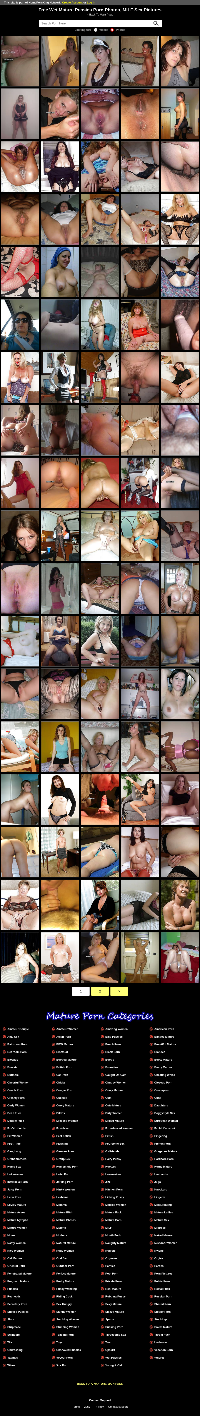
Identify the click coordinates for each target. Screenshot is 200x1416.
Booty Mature (163, 1059)
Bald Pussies (114, 1036)
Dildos (60, 1113)
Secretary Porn (17, 1304)
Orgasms (111, 1258)
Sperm (109, 1319)
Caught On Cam (115, 1075)
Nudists (110, 1250)
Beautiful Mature (165, 1044)
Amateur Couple (18, 1029)
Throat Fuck (162, 1334)
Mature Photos (66, 1220)
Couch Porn (15, 1090)
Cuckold (61, 1097)
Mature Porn (113, 1220)
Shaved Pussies (17, 1311)
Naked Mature (163, 1235)
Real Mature (113, 1288)
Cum (108, 1097)
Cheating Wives (164, 1075)
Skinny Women (66, 1311)
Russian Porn (163, 1296)
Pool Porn (111, 1273)
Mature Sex (161, 1220)
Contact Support (100, 1400)
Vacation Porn (163, 1350)
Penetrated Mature (19, 1273)
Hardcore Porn (164, 1159)
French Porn (162, 1143)
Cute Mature (113, 1105)
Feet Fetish (63, 1136)
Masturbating (163, 1204)
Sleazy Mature (114, 1311)
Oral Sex (62, 1258)
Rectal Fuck (162, 1288)
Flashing (62, 1143)
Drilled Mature (114, 1120)
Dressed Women (67, 1120)
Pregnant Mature (18, 1281)
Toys (59, 1342)
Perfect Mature (66, 1273)
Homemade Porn (67, 1166)
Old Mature (14, 1258)
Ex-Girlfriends (16, 1128)
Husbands (161, 1174)
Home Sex (14, 1166)
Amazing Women (116, 1029)
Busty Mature (163, 1067)
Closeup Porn (163, 1082)
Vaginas (12, 1357)
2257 (87, 1406)
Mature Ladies (163, 1212)
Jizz (107, 1181)
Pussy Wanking (66, 1288)
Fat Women (14, 1136)
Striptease (14, 1327)
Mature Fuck (113, 1212)
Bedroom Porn (17, 1052)
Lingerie (159, 1197)
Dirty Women (113, 1113)
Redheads (14, 1296)
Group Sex (63, 1159)
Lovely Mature (16, 1204)
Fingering (160, 1136)
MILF (108, 1227)
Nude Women (65, 1250)
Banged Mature (164, 1036)
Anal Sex (13, 1036)
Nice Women (15, 1250)
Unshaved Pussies (68, 1350)
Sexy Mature (113, 1304)
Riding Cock (64, 1296)
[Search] (100, 23)
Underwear (161, 1342)
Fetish (109, 1136)
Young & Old (113, 1365)
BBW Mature (64, 1044)
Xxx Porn (62, 1365)
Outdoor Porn (65, 1266)
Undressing (15, 1350)
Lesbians (62, 1197)
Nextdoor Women (165, 1243)
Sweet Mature (163, 1327)
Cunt (157, 1097)
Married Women (115, 1204)
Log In (91, 2)
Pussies (12, 1288)
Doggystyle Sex (164, 1113)
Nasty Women (16, 1243)
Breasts (12, 1067)
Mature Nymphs (17, 1220)
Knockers (160, 1189)
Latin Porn (14, 1197)
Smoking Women (67, 1319)
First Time (14, 1143)
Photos (117, 29)
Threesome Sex (115, 1334)
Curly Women (16, 1105)
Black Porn (112, 1052)
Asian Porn (63, 1036)
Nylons (159, 1250)
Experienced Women (119, 1128)
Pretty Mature (65, 1281)
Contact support (118, 1406)
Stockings (161, 1319)
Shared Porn (162, 1304)
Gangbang (14, 1151)
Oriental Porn (16, 1266)
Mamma (61, 1204)
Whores (159, 1357)
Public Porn (162, 1281)
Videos (101, 29)
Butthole (13, 1075)
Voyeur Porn (64, 1357)
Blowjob (12, 1059)
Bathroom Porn (17, 1044)
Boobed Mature (66, 1059)
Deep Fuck (14, 1113)
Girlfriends (112, 1151)
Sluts (10, 1319)
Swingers (13, 1334)
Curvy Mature (65, 1105)
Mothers (61, 1235)
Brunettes (111, 1067)
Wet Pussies (113, 1357)
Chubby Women (115, 1082)
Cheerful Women (18, 1082)
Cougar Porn (64, 1090)
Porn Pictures (163, 1273)
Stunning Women (67, 1327)
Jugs (157, 1181)
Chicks (60, 1082)
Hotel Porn (63, 1174)
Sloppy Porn (162, 1311)
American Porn (164, 1029)
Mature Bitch (64, 1212)
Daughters (161, 1105)
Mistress (160, 1227)
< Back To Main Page (100, 14)
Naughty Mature (115, 1243)
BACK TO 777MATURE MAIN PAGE (100, 1383)
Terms (76, 1406)
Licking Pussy (114, 1197)
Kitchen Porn (114, 1189)
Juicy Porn (14, 1189)
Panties (110, 1266)
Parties (159, 1266)
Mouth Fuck (113, 1235)
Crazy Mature (114, 1090)
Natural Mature (66, 1243)
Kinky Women (65, 1189)
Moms (11, 1235)
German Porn (65, 1151)
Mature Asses (16, 1212)
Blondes (159, 1052)
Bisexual (62, 1052)
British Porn (64, 1067)
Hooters (110, 1166)
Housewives (113, 1174)
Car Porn (62, 1075)
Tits (9, 1342)
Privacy (99, 1406)
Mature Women (17, 1227)
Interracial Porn (17, 1181)
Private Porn (113, 1281)
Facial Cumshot (164, 1128)
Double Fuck (15, 1120)
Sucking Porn (114, 1327)
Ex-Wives (62, 1128)
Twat (108, 1342)
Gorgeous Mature (165, 1151)
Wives (11, 1365)
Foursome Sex (114, 1143)
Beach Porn (113, 1044)
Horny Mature (163, 1166)
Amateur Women (67, 1029)
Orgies (158, 1258)
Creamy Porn (16, 1097)
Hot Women (15, 1174)
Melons (61, 1227)
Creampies (161, 1090)
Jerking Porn (64, 1181)
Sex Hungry (64, 1304)
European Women (166, 1120)
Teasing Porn (65, 1334)
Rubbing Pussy (115, 1296)
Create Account (72, 2)
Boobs (109, 1059)
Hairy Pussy (113, 1159)
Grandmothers (17, 1159)
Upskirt (110, 1350)
